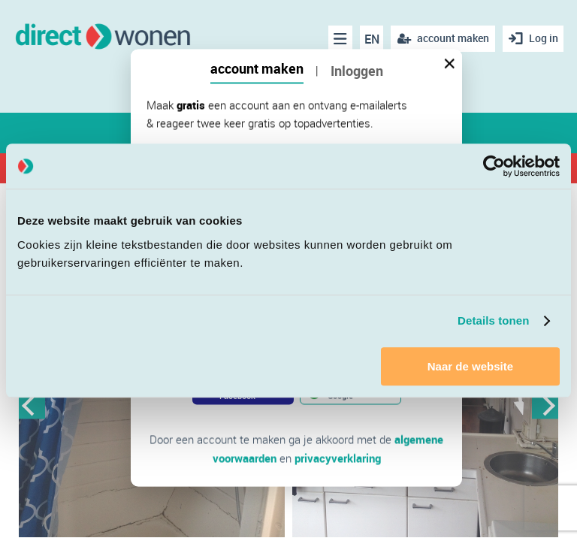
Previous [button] (32, 405)
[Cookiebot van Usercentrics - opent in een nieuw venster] (494, 166)
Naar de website (470, 366)
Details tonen (493, 320)
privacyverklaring (338, 457)
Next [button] (545, 405)
